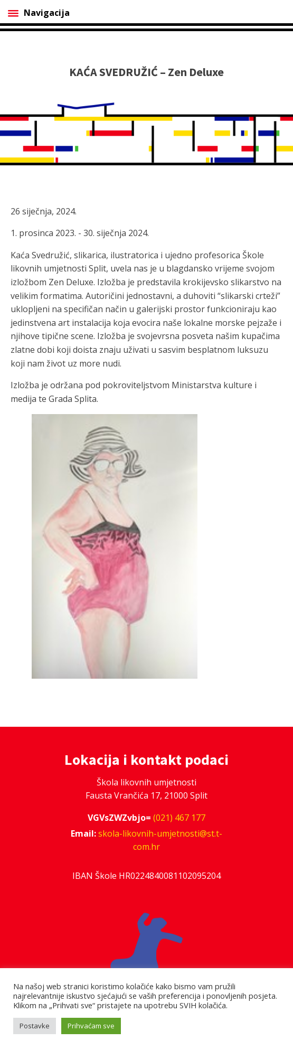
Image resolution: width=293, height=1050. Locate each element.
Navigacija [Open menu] (39, 12)
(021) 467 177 (179, 817)
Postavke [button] (35, 1025)
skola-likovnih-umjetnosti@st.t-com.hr (160, 840)
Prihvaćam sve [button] (91, 1025)
